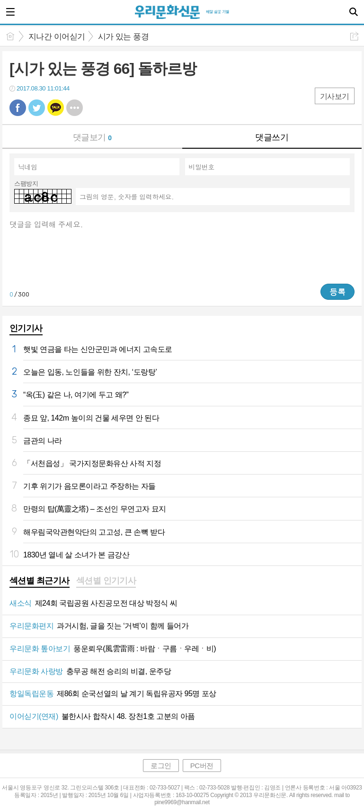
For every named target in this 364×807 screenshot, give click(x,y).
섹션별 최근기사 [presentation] (39, 580)
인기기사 (26, 328)
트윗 (36, 107)
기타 (74, 107)
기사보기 (334, 96)
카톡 (55, 107)
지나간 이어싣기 (56, 36)
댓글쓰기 (271, 137)
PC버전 (201, 766)
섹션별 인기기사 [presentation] (106, 580)
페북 (17, 107)
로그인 (161, 766)
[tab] (39, 581)
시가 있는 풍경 (123, 36)
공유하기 (354, 36)
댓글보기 (92, 137)
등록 (337, 291)
